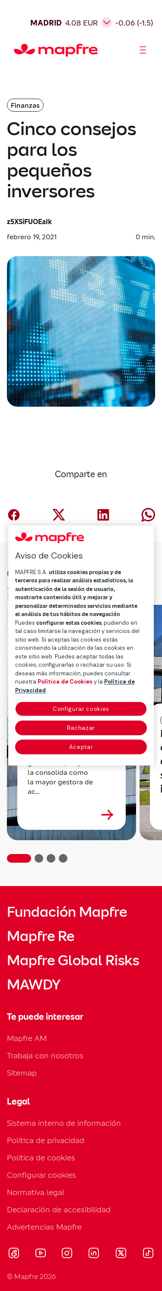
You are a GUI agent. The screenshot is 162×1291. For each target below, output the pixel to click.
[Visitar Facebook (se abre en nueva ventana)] (14, 1254)
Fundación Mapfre (67, 912)
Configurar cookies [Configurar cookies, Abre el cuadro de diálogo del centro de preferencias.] (81, 709)
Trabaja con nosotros (45, 1055)
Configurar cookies (41, 1175)
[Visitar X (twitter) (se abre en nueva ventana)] (121, 1254)
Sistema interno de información (64, 1123)
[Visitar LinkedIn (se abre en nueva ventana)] (94, 1254)
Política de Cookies (65, 682)
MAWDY (33, 984)
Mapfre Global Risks (73, 960)
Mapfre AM (27, 1038)
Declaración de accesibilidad (59, 1209)
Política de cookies (41, 1158)
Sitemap (22, 1073)
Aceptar (81, 747)
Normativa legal (35, 1192)
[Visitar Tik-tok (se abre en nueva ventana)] (148, 1254)
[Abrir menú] (143, 50)
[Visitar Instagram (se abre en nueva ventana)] (67, 1254)
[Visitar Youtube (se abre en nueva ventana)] (41, 1254)
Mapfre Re (40, 936)
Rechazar (81, 728)
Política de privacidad (45, 1140)
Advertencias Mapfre (44, 1227)
